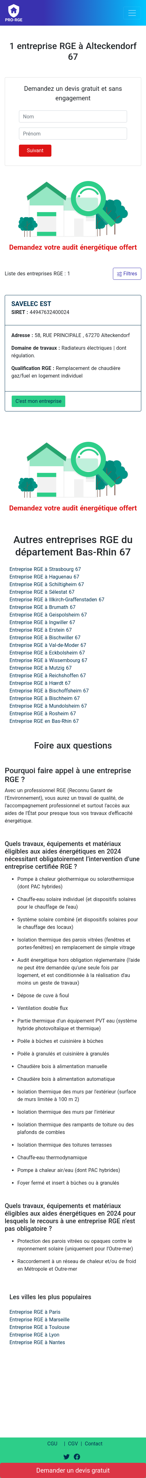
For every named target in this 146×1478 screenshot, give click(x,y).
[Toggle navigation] (132, 13)
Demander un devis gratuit (73, 1470)
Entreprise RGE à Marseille (39, 1320)
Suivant (35, 150)
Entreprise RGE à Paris (35, 1312)
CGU (52, 1444)
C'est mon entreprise (38, 401)
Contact (93, 1444)
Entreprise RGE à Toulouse (39, 1327)
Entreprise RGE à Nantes (37, 1342)
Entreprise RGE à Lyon (34, 1335)
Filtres (127, 274)
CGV (73, 1444)
